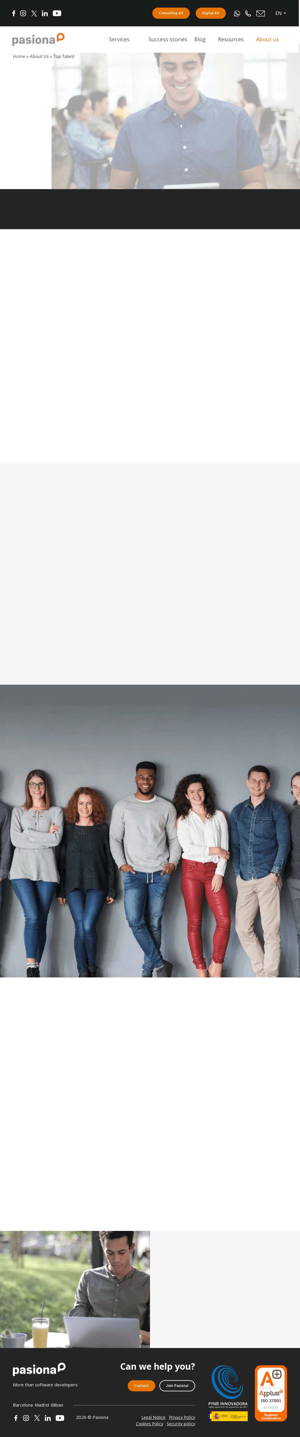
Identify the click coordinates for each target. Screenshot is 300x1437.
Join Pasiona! (177, 1386)
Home (19, 56)
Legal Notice (154, 1417)
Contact (141, 1386)
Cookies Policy (149, 1423)
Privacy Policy (182, 1417)
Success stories (168, 39)
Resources (231, 39)
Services (120, 39)
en (279, 13)
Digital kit (211, 13)
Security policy (181, 1423)
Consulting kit (171, 13)
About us (268, 39)
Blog (200, 39)
